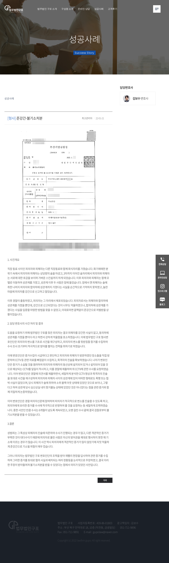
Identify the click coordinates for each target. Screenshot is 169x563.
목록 (105, 480)
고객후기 (112, 9)
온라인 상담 (84, 9)
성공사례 (99, 9)
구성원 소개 (67, 9)
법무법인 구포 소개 (47, 9)
